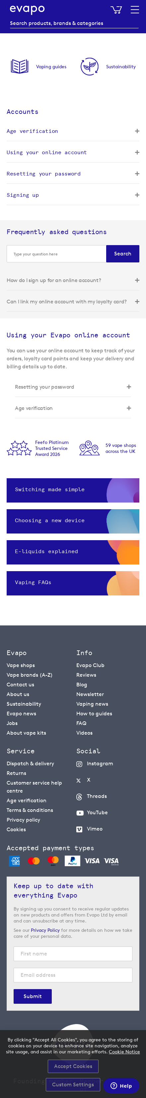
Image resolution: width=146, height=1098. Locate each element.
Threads (97, 796)
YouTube (97, 812)
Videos (84, 733)
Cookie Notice (124, 1051)
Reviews (86, 675)
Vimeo (95, 829)
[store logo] (27, 10)
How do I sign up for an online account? (54, 280)
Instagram (100, 763)
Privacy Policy (45, 930)
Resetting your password (44, 174)
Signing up (23, 195)
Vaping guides (51, 66)
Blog (81, 684)
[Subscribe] (33, 996)
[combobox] (74, 23)
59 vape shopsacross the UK (121, 448)
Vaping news (92, 704)
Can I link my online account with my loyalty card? (67, 301)
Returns (16, 773)
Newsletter (90, 694)
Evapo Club (90, 665)
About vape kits (26, 733)
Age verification (32, 131)
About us (18, 694)
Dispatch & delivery (30, 763)
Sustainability (121, 66)
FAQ (81, 723)
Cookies (16, 829)
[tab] (73, 134)
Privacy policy (23, 820)
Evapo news (21, 713)
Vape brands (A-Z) (30, 675)
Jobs (12, 723)
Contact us (20, 684)
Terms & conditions (30, 810)
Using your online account (47, 152)
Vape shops (21, 665)
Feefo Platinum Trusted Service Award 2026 (52, 448)
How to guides (94, 713)
